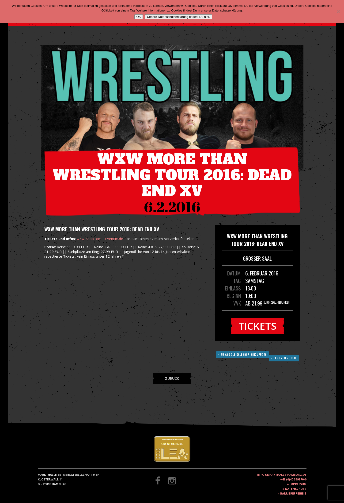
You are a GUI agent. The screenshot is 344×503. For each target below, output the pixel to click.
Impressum (298, 484)
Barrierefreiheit (293, 493)
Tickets (257, 326)
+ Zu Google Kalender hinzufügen (242, 354)
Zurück (172, 378)
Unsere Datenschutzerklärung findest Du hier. (178, 17)
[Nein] (338, 11)
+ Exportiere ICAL (284, 358)
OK (138, 17)
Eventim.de (114, 238)
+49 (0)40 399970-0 (293, 479)
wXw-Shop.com (89, 238)
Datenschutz (295, 489)
